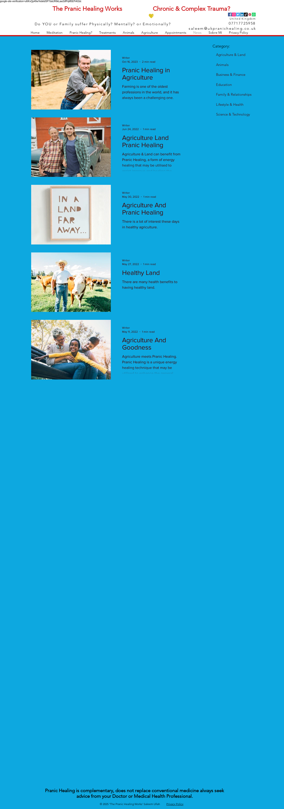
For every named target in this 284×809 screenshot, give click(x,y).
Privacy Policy (174, 804)
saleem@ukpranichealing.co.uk (222, 28)
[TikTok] (246, 14)
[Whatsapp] (254, 14)
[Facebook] (230, 14)
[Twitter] (238, 14)
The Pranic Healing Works (87, 8)
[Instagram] (234, 14)
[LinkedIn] (242, 14)
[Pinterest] (250, 14)
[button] (54, 32)
